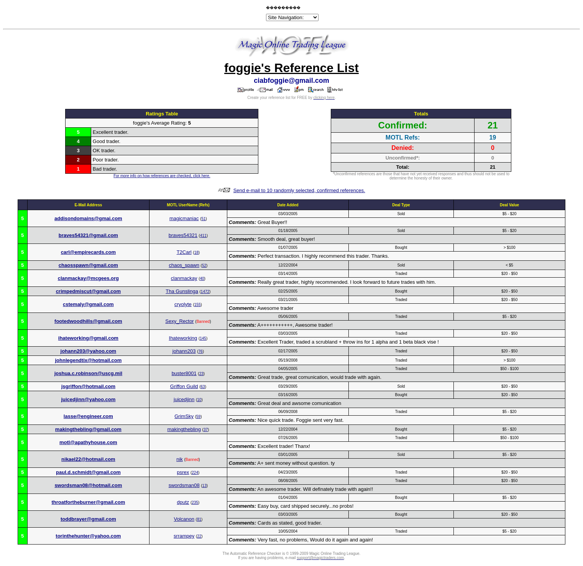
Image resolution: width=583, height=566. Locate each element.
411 (203, 236)
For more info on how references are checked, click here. (161, 176)
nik (179, 459)
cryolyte (183, 304)
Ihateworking (183, 338)
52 (204, 265)
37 (206, 430)
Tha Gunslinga (182, 291)
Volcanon (184, 519)
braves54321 (183, 235)
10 (199, 400)
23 (201, 374)
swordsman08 (184, 485)
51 (203, 219)
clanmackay (184, 278)
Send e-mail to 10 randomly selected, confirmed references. (299, 190)
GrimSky (184, 416)
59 (198, 417)
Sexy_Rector (179, 321)
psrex (183, 472)
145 (203, 338)
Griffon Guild (184, 386)
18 (196, 252)
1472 (205, 292)
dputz (183, 502)
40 (202, 278)
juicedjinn (184, 399)
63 (203, 387)
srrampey (184, 536)
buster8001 (184, 373)
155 (197, 305)
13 (204, 486)
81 (199, 519)
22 (199, 536)
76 (201, 351)
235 (195, 502)
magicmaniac (184, 218)
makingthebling (183, 429)
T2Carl (184, 252)
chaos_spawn (184, 265)
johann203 (184, 351)
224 (195, 473)
